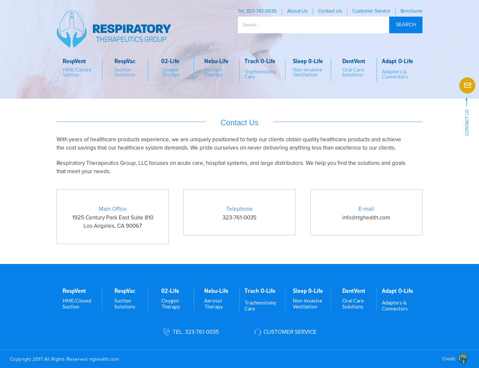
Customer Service (371, 11)
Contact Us (330, 11)
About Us (297, 11)
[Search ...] (313, 25)
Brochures (411, 11)
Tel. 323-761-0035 (196, 331)
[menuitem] (79, 69)
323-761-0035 (261, 11)
